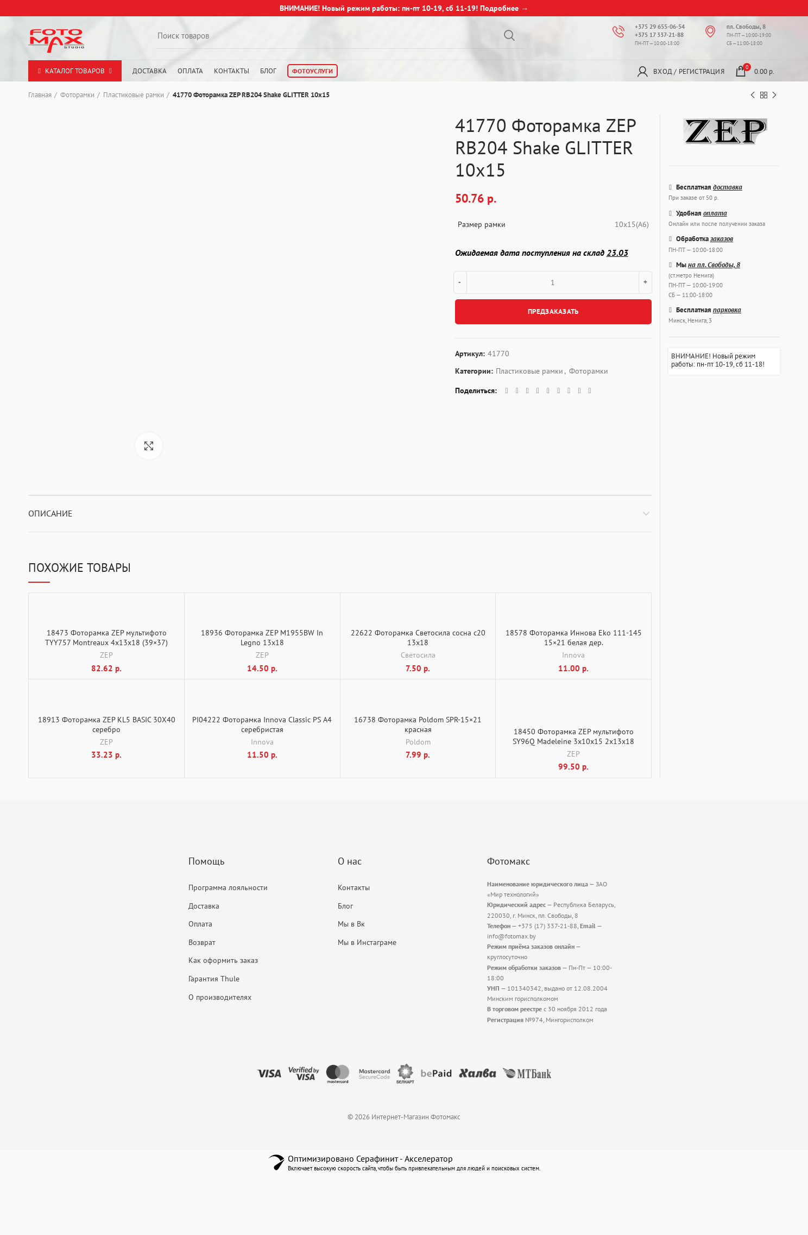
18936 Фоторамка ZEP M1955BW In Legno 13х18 (262, 638)
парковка (727, 309)
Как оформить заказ (223, 961)
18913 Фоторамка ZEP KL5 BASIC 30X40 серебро (106, 724)
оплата (715, 213)
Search (509, 35)
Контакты (231, 70)
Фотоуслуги (312, 71)
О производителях (219, 997)
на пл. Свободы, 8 (714, 264)
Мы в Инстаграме (367, 942)
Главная (40, 94)
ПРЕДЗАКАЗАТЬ (553, 311)
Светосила (418, 655)
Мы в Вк (351, 924)
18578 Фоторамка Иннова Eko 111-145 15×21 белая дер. (574, 638)
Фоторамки (77, 94)
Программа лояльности (228, 887)
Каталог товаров (74, 70)
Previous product (752, 95)
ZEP (106, 655)
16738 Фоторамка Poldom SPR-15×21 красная (418, 724)
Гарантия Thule (213, 979)
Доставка (149, 70)
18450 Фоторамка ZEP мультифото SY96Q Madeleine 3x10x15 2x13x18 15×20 (573, 742)
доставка (727, 187)
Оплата (190, 70)
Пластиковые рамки (133, 94)
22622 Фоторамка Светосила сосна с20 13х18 (418, 638)
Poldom (418, 742)
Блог (268, 70)
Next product (774, 95)
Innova (573, 655)
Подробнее (499, 8)
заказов (721, 238)
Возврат (202, 942)
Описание (50, 513)
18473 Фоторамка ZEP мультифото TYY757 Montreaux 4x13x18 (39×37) (106, 638)
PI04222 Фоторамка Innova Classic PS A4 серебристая (262, 724)
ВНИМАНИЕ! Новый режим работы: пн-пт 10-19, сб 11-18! (718, 360)
